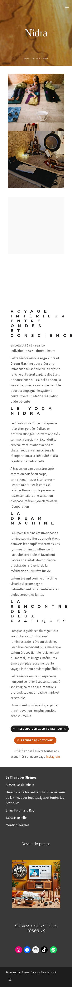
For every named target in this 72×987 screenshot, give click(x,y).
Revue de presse (36, 844)
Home (26, 58)
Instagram (53, 756)
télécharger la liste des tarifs (41, 728)
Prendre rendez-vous (37, 740)
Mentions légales (17, 825)
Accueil (36, 58)
